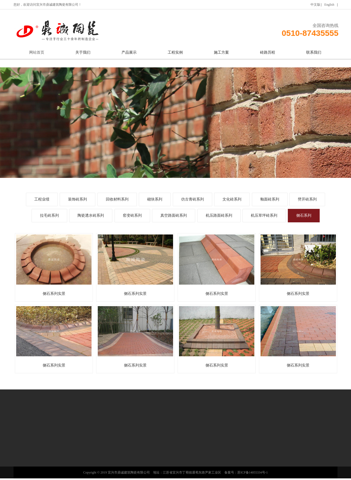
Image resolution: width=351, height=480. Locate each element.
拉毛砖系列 (49, 215)
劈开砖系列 (307, 199)
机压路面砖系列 (219, 215)
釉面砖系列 (269, 199)
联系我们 (313, 52)
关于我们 (82, 52)
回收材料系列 (117, 199)
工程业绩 (41, 199)
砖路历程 (267, 52)
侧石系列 (303, 215)
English (329, 4)
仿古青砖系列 (192, 199)
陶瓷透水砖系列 (90, 215)
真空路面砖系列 (173, 215)
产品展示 (129, 52)
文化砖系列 (231, 199)
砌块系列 (154, 199)
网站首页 (36, 52)
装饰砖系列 (77, 199)
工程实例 (175, 52)
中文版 (315, 4)
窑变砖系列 (132, 215)
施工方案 (221, 52)
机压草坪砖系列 (264, 215)
